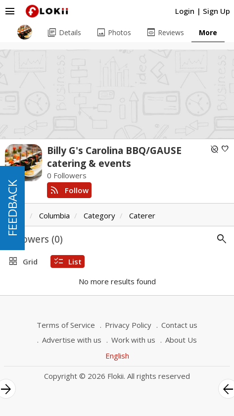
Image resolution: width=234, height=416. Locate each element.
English (117, 356)
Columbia (54, 215)
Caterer (142, 215)
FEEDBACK (12, 208)
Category (99, 215)
